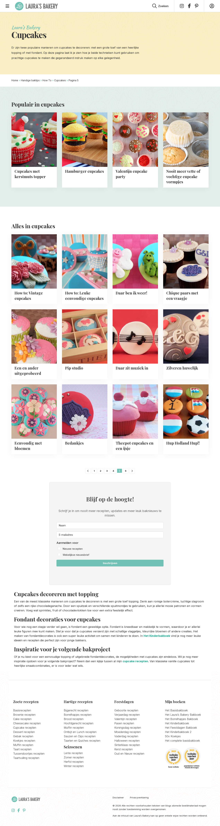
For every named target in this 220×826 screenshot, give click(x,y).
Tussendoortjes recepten (29, 753)
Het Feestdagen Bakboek (181, 727)
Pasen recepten (124, 723)
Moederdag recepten (127, 732)
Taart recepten (22, 749)
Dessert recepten (24, 732)
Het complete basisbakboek (182, 740)
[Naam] (110, 525)
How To (46, 80)
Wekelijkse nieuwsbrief (76, 554)
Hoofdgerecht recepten (78, 723)
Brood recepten (73, 719)
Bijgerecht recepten (76, 710)
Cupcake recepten (24, 727)
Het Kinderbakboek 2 (178, 732)
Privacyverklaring (139, 797)
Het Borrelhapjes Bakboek (181, 719)
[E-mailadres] (110, 534)
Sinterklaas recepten (127, 745)
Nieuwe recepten (73, 548)
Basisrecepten (22, 710)
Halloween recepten (127, 740)
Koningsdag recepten (127, 727)
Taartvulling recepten (26, 758)
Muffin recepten (23, 745)
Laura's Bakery (36, 6)
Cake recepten (22, 719)
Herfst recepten (73, 761)
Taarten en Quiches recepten (82, 740)
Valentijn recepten (125, 719)
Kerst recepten (123, 749)
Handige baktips (30, 80)
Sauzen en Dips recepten (80, 736)
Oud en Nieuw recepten (129, 753)
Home (14, 80)
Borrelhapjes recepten (77, 714)
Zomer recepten (74, 757)
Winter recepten (74, 766)
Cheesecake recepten (27, 723)
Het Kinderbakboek (157, 636)
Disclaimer (118, 797)
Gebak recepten (23, 736)
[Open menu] (7, 6)
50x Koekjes (173, 736)
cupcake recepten (135, 661)
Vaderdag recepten (126, 736)
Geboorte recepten (126, 710)
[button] (110, 549)
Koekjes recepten (24, 740)
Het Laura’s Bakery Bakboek (183, 714)
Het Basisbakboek (176, 710)
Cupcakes (60, 80)
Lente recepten (73, 753)
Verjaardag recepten (127, 714)
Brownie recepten (24, 714)
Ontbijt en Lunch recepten (80, 732)
